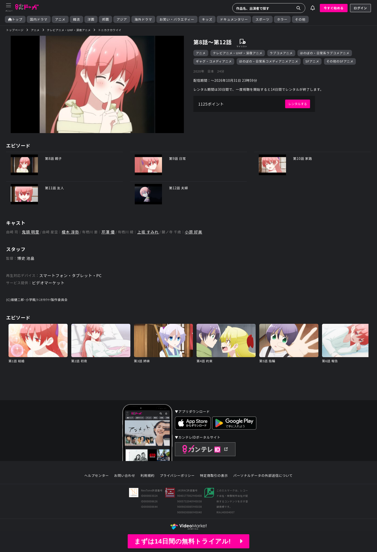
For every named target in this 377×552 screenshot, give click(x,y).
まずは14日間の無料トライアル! (188, 541)
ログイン (360, 8)
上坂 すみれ (148, 232)
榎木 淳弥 (70, 232)
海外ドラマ (143, 19)
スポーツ (262, 19)
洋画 (91, 19)
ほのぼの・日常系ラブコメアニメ (325, 53)
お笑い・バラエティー (177, 19)
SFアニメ (312, 61)
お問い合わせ (124, 475)
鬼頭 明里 (30, 232)
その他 (300, 19)
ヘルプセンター (96, 475)
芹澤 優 (108, 232)
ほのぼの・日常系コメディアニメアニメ (268, 61)
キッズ (207, 19)
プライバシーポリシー (177, 475)
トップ (15, 19)
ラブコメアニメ (281, 53)
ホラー (282, 19)
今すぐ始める (334, 8)
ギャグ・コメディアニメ (214, 61)
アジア (122, 19)
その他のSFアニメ (339, 61)
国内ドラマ (38, 19)
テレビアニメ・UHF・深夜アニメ (237, 53)
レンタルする (297, 103)
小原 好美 (193, 232)
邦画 (105, 19)
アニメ (60, 19)
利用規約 (147, 475)
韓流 (76, 19)
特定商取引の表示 (214, 475)
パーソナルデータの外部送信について (263, 475)
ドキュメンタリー (234, 19)
